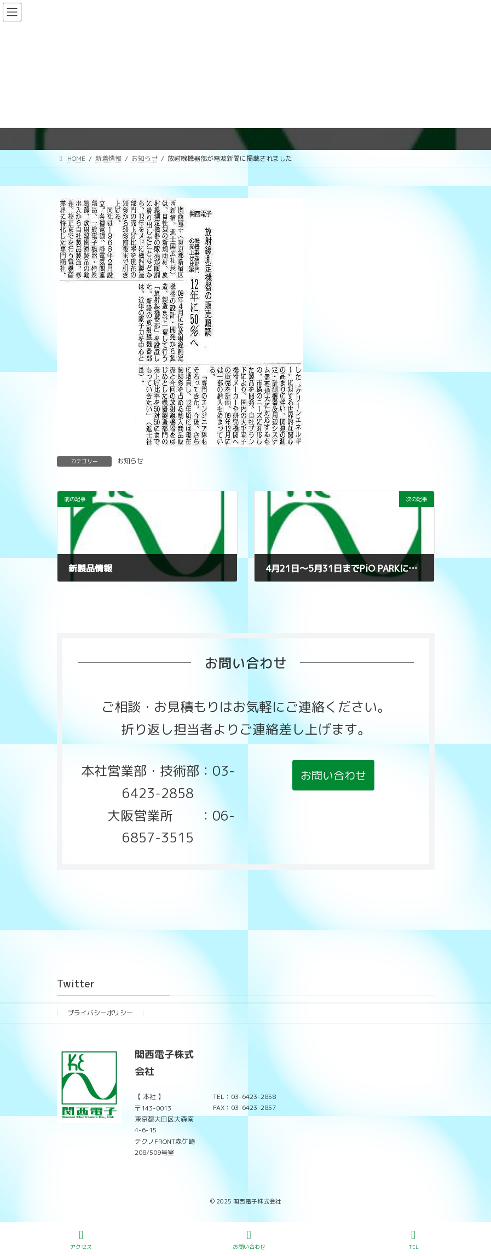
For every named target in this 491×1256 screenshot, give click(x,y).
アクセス (81, 1240)
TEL (413, 1240)
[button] (333, 775)
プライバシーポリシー (100, 1012)
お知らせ (130, 461)
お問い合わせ (249, 1240)
